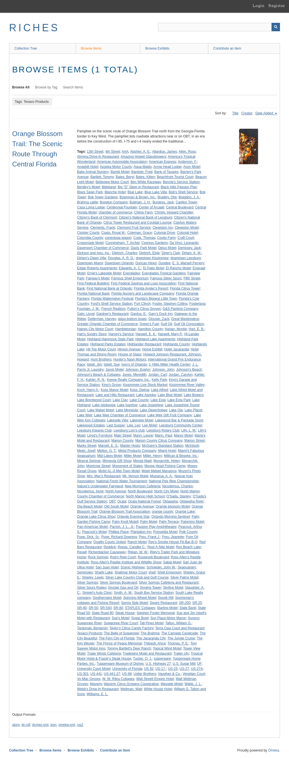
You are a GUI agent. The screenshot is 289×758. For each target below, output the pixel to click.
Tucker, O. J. (142, 659)
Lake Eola (157, 400)
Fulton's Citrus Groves (144, 309)
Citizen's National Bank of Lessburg (145, 217)
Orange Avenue (142, 506)
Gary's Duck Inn (160, 314)
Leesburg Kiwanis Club (94, 430)
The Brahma (150, 633)
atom (16, 725)
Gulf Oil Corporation (189, 324)
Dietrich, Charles (124, 253)
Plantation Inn (141, 532)
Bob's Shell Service (183, 192)
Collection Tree (25, 48)
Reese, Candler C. (132, 547)
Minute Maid (142, 461)
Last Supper (116, 425)
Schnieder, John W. (161, 567)
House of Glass (129, 354)
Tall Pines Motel (151, 623)
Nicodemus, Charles (177, 486)
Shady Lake (104, 572)
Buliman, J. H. (140, 202)
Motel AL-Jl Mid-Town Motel (119, 471)
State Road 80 (102, 613)
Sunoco (194, 618)
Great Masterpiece (185, 319)
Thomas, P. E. (178, 643)
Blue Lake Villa (155, 192)
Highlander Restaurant (144, 344)
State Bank (187, 608)
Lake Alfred (159, 390)
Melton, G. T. (106, 451)
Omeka (273, 750)
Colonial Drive (164, 233)
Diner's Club (170, 253)
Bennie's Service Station (181, 182)
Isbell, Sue (112, 364)
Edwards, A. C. (130, 268)
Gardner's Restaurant (112, 314)
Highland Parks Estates (108, 344)
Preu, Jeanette (173, 537)
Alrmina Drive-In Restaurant (98, 157)
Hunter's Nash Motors (129, 359)
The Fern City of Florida (116, 638)
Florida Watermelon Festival (112, 299)
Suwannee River (89, 623)
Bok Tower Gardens (103, 197)
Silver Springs (87, 582)
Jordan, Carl (157, 375)
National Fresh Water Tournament (121, 481)
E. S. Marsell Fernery (188, 263)
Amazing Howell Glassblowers (143, 157)
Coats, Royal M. (113, 233)
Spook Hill (165, 598)
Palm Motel (148, 522)
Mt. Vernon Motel (135, 476)
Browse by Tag (46, 87)
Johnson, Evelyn (137, 370)
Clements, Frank (102, 228)
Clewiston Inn (162, 228)
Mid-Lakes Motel (109, 456)
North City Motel (166, 491)
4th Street (112, 152)
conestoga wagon (118, 238)
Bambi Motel (120, 172)
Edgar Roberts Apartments (97, 268)
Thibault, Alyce (155, 643)
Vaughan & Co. (169, 674)
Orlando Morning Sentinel (171, 517)
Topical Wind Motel (167, 648)
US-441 (96, 674)
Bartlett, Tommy (102, 177)
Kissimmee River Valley (186, 385)
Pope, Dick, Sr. (88, 537)
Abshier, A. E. (140, 152)
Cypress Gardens (154, 243)
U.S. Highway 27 (158, 664)
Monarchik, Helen (167, 461)
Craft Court (186, 238)
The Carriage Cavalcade (179, 633)
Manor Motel (183, 435)
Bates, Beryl (125, 177)
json (53, 725)
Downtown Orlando (119, 263)
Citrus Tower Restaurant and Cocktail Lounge (137, 222)
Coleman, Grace (139, 233)
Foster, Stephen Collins (169, 304)
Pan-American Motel (92, 527)
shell (152, 572)
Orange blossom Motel (173, 506)
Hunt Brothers (101, 359)
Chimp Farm (143, 212)
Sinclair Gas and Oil (123, 588)
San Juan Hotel (107, 567)
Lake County (139, 400)
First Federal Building (93, 283)
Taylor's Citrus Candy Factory (132, 628)
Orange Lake (185, 512)
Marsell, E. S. (108, 446)
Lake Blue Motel (170, 395)
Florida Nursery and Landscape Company (142, 293)
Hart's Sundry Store (91, 334)
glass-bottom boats (132, 319)
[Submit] (276, 27)
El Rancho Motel (178, 268)
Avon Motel (191, 167)
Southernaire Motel (107, 598)
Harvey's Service (121, 334)
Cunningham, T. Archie (123, 243)
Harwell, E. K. (145, 334)
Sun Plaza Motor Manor (168, 618)
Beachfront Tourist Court (175, 177)
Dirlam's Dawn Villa (91, 258)
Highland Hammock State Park (110, 339)
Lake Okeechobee (153, 410)
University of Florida (127, 669)
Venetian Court (194, 674)
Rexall (81, 552)
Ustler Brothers (144, 674)
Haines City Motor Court (95, 329)
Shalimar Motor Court (131, 572)
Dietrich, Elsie (149, 253)
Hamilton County (150, 329)
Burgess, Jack (163, 202)
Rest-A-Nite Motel (160, 547)
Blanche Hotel (115, 192)
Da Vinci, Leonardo (184, 243)
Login (258, 5)
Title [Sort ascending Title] (235, 113)
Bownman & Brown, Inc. (138, 197)
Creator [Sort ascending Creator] (247, 113)
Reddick (110, 547)
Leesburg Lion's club (128, 430)
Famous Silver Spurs (165, 278)
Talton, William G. (178, 623)
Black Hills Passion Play (179, 187)
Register (276, 5)
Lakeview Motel (141, 420)
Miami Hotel (167, 451)
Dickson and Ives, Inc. (93, 253)
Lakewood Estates (91, 425)
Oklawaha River (192, 501)
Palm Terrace (169, 522)
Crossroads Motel (90, 243)
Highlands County (176, 344)
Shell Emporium (169, 572)
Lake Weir (84, 415)
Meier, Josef (86, 451)
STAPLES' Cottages (140, 608)
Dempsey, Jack (189, 248)
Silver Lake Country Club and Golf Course (137, 577)
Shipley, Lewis (93, 577)
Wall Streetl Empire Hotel (155, 679)
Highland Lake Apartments (155, 339)
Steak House (125, 613)
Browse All (21, 87)
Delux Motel (167, 248)
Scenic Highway (132, 567)
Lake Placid (193, 410)
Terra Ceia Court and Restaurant (179, 628)
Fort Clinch (142, 304)
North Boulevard (140, 491)
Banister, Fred (141, 172)
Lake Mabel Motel (100, 410)
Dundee (164, 263)
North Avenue (116, 491)
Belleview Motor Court (111, 182)
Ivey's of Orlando (134, 364)
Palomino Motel (192, 522)
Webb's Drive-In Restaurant (98, 689)
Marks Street (86, 446)
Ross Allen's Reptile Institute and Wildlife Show (126, 562)
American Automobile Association (122, 162)
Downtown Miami (90, 263)
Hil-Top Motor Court (101, 349)
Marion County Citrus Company (158, 441)
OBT (112, 501)
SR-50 (93, 608)
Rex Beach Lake (188, 547)
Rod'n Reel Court (123, 557)
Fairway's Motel (97, 278)
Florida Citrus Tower (185, 288)
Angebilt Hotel (87, 167)
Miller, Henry (152, 456)
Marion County (122, 441)
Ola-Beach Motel (89, 506)
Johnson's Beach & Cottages (99, 375)
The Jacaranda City (151, 638)
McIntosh (192, 446)
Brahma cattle (87, 202)
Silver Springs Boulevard (118, 582)
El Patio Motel (153, 268)
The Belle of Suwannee (121, 633)
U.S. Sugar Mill (184, 664)
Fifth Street (191, 278)
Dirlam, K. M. (191, 253)
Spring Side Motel (134, 603)
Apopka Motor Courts (116, 167)
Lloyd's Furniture (99, 435)
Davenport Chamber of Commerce (103, 248)
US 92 (148, 669)
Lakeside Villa (117, 420)
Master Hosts (130, 446)
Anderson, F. (187, 162)
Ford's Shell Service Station (111, 304)
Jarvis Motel (115, 370)
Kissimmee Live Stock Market (145, 385)
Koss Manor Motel (114, 390)
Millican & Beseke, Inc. (181, 456)
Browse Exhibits (157, 48)
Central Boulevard (179, 207)
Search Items (73, 87)
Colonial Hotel (187, 233)
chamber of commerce (115, 212)
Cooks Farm (166, 238)
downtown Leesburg (185, 258)
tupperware (162, 659)
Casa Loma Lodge (91, 207)
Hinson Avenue (128, 349)
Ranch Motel (137, 542)
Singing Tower (150, 588)
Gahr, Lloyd (85, 314)
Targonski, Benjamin (92, 628)
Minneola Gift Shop (116, 461)
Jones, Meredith (134, 375)
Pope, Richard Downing (119, 537)
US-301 (83, 674)
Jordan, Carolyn (181, 375)
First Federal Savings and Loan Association (143, 283)
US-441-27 (112, 674)
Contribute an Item (227, 48)
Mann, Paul (163, 435)
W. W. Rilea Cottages (118, 679)
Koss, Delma (139, 390)
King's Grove (111, 385)
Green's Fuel (149, 324)
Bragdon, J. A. (189, 197)
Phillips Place (119, 532)
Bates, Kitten (145, 177)
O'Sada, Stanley (179, 496)
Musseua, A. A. (161, 476)
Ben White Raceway (145, 182)
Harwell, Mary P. (170, 334)
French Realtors (113, 309)
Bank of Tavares (166, 172)
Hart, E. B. (196, 329)
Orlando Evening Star (133, 517)
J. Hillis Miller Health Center (169, 364)
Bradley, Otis (167, 197)
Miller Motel (132, 456)
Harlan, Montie (176, 329)
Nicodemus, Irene (90, 491)
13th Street (95, 152)
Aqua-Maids (142, 167)
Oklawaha (170, 501)
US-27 (184, 669)
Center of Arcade (151, 207)
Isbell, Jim (94, 364)
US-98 (127, 674)
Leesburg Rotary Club (162, 430)
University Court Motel (93, 669)
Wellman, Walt (131, 689)
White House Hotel (158, 689)
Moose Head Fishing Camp (164, 466)
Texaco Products (89, 633)
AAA (125, 152)
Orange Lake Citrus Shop (96, 517)
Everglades (131, 273)
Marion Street (194, 441)
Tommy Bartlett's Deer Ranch (129, 648)
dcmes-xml (40, 725)
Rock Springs (98, 557)
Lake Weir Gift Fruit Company (169, 415)
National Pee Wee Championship (174, 481)
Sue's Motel (120, 618)
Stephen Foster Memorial (156, 613)
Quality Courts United (109, 542)
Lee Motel (149, 425)
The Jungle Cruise (181, 638)
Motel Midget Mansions (159, 471)
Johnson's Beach (189, 370)
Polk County (188, 532)
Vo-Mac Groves (88, 679)
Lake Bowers (193, 395)
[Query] (219, 27)
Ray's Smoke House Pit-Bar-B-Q (173, 542)
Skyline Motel (173, 588)
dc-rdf (25, 725)
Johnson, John (163, 370)
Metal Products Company (137, 451)
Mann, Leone (143, 435)
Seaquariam (187, 567)
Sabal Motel (172, 562)
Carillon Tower (186, 202)
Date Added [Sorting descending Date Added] (264, 113)
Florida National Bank (93, 293)
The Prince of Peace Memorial (119, 643)
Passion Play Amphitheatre (156, 527)
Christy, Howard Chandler (174, 212)
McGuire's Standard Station (162, 446)
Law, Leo (133, 425)
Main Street (122, 435)
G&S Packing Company (180, 309)
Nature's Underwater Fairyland (100, 486)
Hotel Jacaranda (176, 349)
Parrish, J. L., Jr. (122, 527)
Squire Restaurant (163, 603)
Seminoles (85, 572)
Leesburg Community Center (180, 425)
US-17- (160, 669)
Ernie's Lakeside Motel (104, 273)
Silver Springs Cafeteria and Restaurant (168, 582)
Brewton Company (114, 202)
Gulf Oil (166, 324)
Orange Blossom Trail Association (124, 512)
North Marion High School (145, 496)
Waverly (96, 684)
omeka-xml (66, 725)
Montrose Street (98, 466)
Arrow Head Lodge (167, 167)
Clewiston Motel (187, 228)
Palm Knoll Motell (125, 522)
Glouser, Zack (158, 319)
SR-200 (185, 603)
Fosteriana (197, 304)
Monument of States (127, 466)
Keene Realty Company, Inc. (128, 380)
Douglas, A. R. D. (121, 258)
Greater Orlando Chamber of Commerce (107, 324)
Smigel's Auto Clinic (97, 593)
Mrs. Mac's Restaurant (104, 476)
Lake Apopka (146, 395)
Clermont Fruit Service (133, 228)
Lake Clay (120, 400)
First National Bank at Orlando (109, 288)
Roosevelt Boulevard (153, 557)
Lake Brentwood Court (94, 400)
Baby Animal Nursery (93, 172)
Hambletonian (125, 329)
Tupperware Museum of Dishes (120, 664)
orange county (162, 512)
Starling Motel (167, 608)
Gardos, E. (138, 314)
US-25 (173, 669)
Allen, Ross (187, 152)
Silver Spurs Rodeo (91, 588)
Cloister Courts (88, 233)
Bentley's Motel (88, 187)
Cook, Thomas (144, 238)
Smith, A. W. (123, 593)
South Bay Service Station (153, 593)
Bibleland (109, 187)
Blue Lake (135, 192)
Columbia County (90, 238)
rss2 (80, 725)
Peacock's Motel (94, 532)
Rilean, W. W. (138, 552)
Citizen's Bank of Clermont (97, 217)
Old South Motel (116, 506)
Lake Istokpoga (103, 405)
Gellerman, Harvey (102, 319)
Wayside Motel (172, 684)
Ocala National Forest (144, 501)
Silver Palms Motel (184, 577)
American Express (162, 162)
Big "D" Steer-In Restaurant (138, 187)
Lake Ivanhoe (127, 405)
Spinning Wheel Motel (139, 598)
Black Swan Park (90, 192)
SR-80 (118, 608)
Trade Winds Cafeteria (104, 653)
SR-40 (82, 608)
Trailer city (181, 653)
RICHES (34, 28)
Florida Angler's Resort (151, 288)
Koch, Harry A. (88, 390)
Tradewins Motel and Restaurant (147, 653)
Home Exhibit (152, 349)
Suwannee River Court (121, 623)
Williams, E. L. (97, 694)
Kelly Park (159, 380)
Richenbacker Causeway (107, 552)
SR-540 (105, 608)
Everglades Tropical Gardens (164, 273)
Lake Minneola (127, 410)
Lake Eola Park (178, 400)
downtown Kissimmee (152, 258)
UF (199, 664)
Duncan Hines (146, 263)
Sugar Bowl (139, 618)
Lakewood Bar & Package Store (179, 420)
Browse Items (91, 48)
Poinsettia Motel (165, 532)
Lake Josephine (151, 405)
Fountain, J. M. (88, 309)
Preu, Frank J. (149, 537)
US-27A (197, 669)
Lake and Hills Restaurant (114, 395)
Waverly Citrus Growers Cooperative (131, 684)
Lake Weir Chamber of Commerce (119, 415)
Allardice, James (164, 152)
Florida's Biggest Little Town (156, 299)
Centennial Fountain (122, 207)
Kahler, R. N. (95, 380)
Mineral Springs (88, 461)
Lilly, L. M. (188, 430)
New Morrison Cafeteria (142, 486)
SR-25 (197, 603)
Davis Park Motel (143, 248)
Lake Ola (176, 410)
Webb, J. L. (193, 684)
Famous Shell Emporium (129, 278)
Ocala (121, 501)
